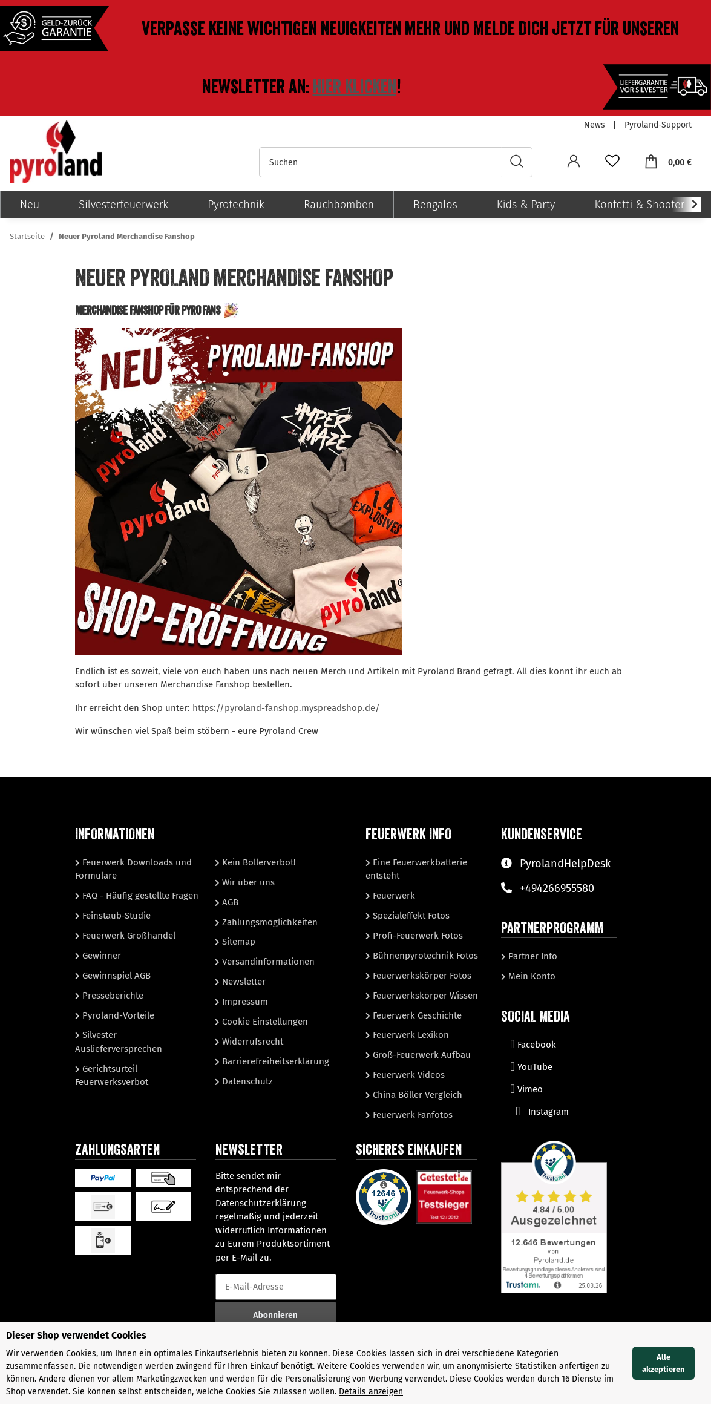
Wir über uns (247, 882)
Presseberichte (111, 995)
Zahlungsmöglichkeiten (269, 922)
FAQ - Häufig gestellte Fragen (139, 895)
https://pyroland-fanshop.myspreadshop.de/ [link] (286, 708)
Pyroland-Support (658, 125)
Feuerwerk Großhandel (127, 935)
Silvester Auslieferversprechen (118, 1041)
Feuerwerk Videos (407, 1074)
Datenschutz (246, 1081)
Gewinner (100, 955)
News (594, 125)
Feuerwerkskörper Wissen (424, 995)
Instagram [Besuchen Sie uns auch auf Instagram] (540, 1111)
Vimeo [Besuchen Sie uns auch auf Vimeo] (527, 1089)
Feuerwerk (392, 895)
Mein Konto (530, 976)
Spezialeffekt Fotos (410, 915)
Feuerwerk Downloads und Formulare (133, 869)
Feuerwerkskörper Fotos (420, 975)
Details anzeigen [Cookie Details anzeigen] (371, 1391)
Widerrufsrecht (251, 1041)
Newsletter (243, 981)
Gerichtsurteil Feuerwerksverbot (111, 1075)
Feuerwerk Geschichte (416, 1015)
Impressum (244, 1001)
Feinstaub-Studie (115, 915)
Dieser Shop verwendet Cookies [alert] (76, 1335)
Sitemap (237, 941)
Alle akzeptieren (663, 1363)
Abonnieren (275, 1315)
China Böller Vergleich (416, 1094)
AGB (229, 902)
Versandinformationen (267, 961)
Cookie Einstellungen (264, 1021)
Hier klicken (354, 87)
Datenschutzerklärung (260, 1203)
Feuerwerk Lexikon (409, 1034)
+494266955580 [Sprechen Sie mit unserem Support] (547, 888)
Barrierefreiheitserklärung (274, 1061)
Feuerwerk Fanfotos (411, 1114)
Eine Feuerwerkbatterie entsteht (416, 869)
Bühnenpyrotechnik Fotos (424, 955)
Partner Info (531, 956)
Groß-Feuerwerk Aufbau (420, 1054)
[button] (574, 162)
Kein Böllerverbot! (258, 862)
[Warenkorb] (667, 162)
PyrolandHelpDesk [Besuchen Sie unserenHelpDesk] (556, 863)
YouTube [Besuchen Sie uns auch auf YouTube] (531, 1066)
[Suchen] (380, 162)
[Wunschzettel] (612, 162)
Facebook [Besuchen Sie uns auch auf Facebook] (533, 1044)
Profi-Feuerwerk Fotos (416, 935)
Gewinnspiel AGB (115, 975)
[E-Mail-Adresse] (275, 1287)
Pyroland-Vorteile (117, 1015)
